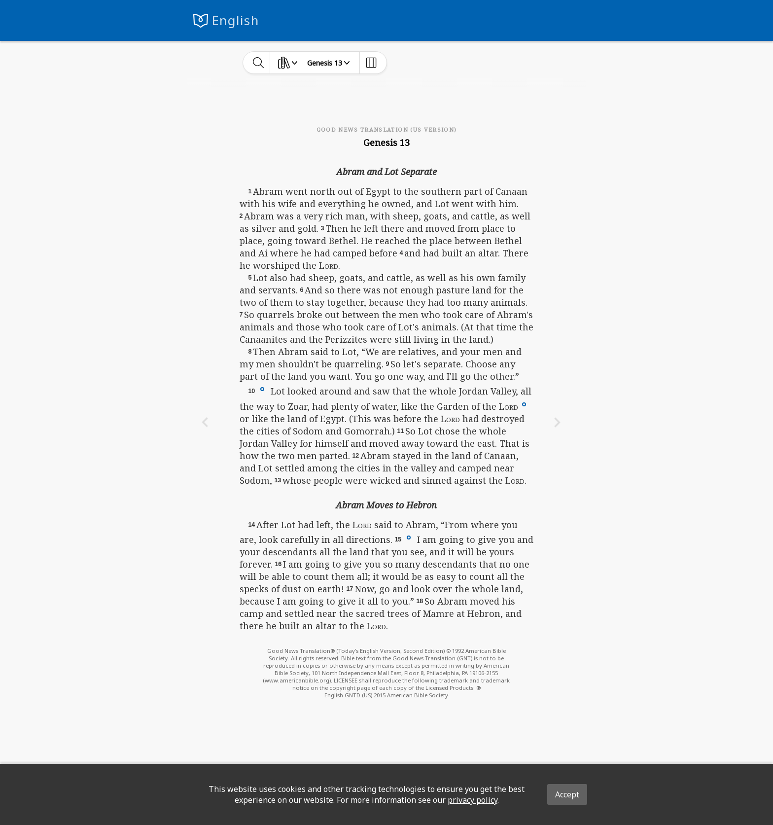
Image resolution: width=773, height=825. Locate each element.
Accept (567, 794)
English (235, 20)
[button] (262, 388)
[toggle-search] (258, 62)
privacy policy (472, 799)
